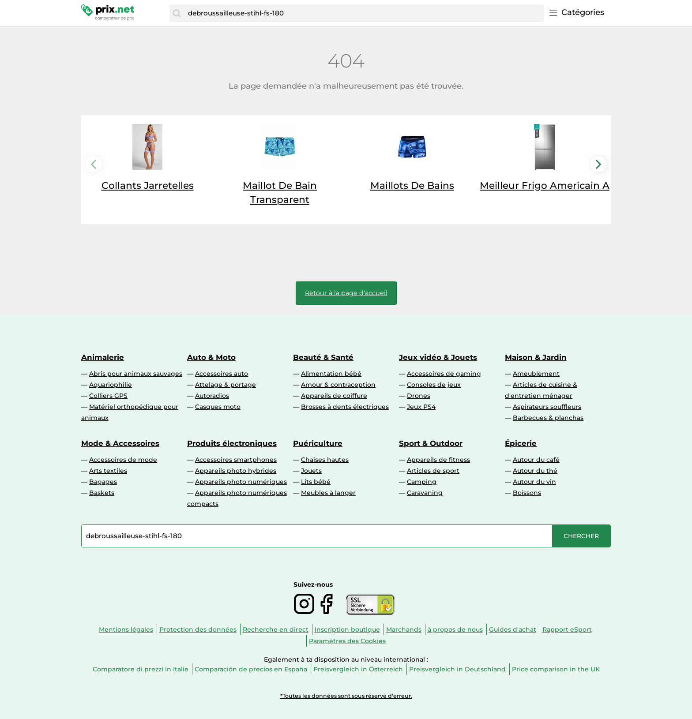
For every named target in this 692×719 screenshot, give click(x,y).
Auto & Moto (211, 357)
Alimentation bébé (331, 374)
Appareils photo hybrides (235, 471)
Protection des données (198, 629)
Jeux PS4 (421, 407)
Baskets (101, 493)
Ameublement (536, 374)
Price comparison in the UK (556, 669)
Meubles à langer (328, 493)
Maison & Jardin (536, 357)
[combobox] (364, 13)
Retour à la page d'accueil (346, 293)
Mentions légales (126, 629)
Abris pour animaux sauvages (135, 374)
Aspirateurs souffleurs (547, 407)
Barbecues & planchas (548, 418)
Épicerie (521, 443)
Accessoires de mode (123, 460)
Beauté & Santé (323, 357)
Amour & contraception (338, 385)
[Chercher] (176, 13)
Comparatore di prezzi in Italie (140, 669)
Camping (421, 482)
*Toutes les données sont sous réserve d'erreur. (346, 696)
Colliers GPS (108, 396)
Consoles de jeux (434, 385)
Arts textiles (108, 471)
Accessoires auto (221, 374)
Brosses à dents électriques (345, 407)
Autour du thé (535, 471)
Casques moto (218, 407)
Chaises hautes (325, 460)
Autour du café (536, 460)
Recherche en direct (275, 629)
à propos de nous (455, 629)
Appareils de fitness (438, 460)
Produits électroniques (232, 443)
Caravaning (425, 493)
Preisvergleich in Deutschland (457, 669)
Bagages (103, 482)
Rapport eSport (567, 629)
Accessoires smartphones (236, 460)
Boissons (527, 493)
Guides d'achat (512, 629)
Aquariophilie (110, 385)
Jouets (311, 471)
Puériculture (317, 443)
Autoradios (212, 396)
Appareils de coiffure (334, 396)
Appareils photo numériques (241, 482)
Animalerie (102, 357)
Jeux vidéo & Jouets (438, 357)
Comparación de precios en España (251, 669)
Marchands (403, 629)
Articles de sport (433, 471)
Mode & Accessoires (120, 443)
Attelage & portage (225, 385)
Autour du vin (534, 482)
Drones (418, 396)
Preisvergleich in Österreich (358, 669)
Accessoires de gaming (444, 374)
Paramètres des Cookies (347, 641)
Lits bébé (316, 482)
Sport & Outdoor (431, 443)
